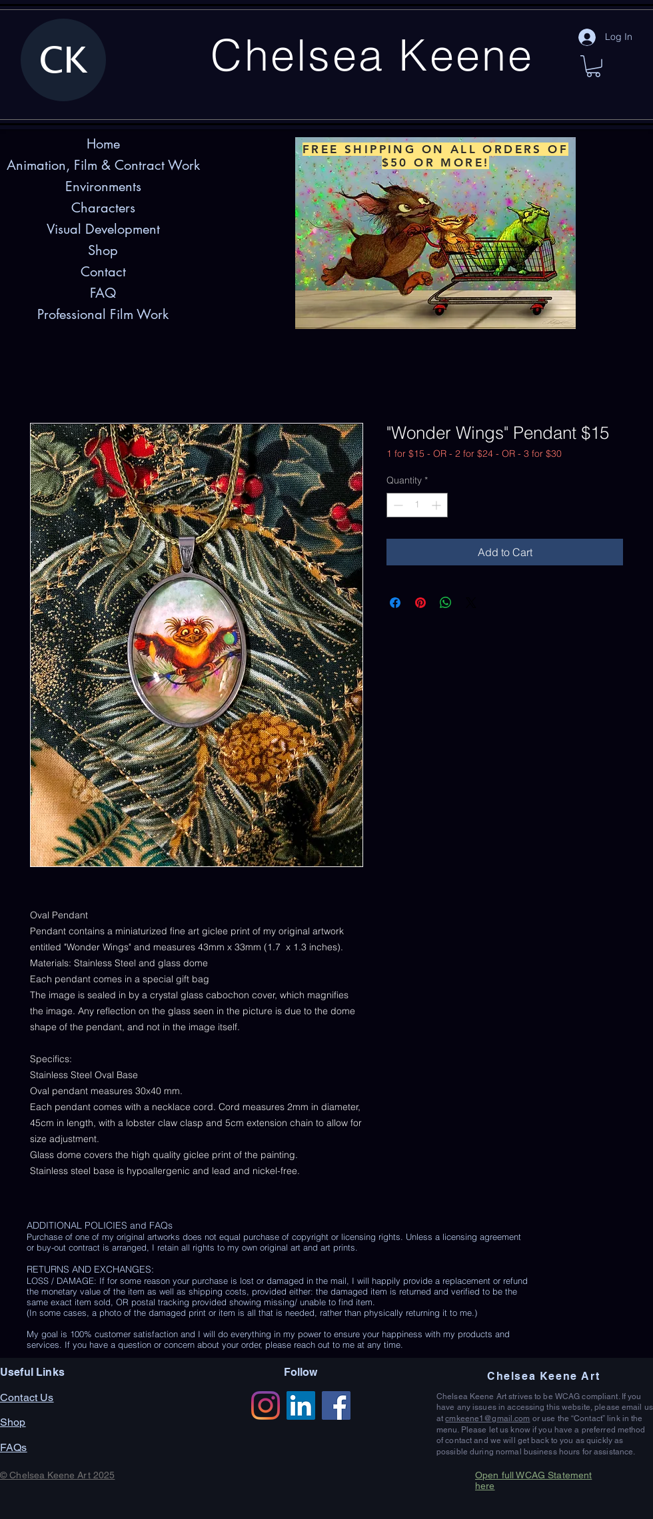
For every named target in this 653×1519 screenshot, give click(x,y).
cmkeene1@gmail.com (487, 1418)
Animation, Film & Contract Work (103, 165)
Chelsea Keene (372, 54)
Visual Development (103, 229)
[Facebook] (336, 1405)
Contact (103, 271)
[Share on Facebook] (395, 603)
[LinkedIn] (301, 1405)
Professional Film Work (103, 314)
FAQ (103, 293)
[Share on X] (471, 603)
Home (103, 143)
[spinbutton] (417, 505)
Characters (103, 207)
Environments (103, 186)
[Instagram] (265, 1405)
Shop (103, 250)
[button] (593, 66)
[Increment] (437, 505)
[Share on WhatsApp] (446, 603)
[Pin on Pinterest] (420, 603)
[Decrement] (396, 505)
